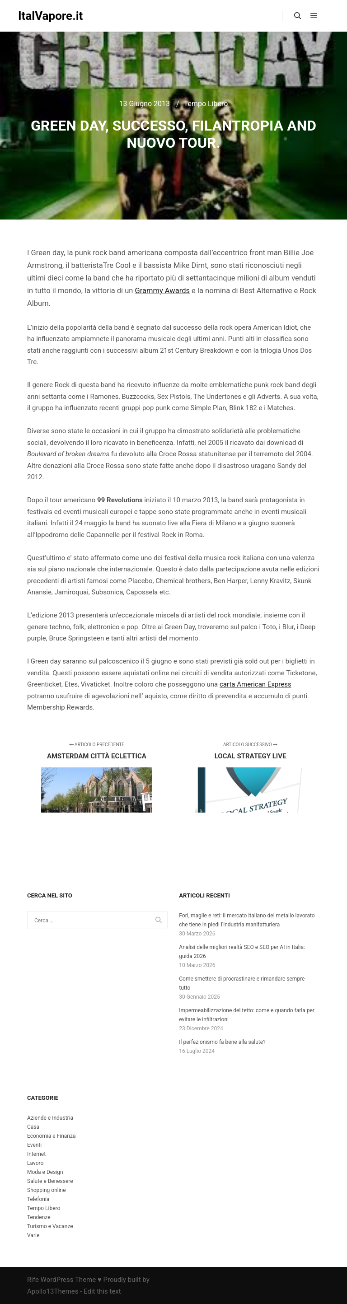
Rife (33, 1280)
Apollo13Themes (53, 1291)
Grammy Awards (162, 290)
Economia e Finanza (51, 1136)
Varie (33, 1235)
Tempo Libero (206, 103)
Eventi (34, 1145)
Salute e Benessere (50, 1181)
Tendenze (39, 1217)
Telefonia (38, 1199)
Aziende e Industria (50, 1118)
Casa (33, 1127)
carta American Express (255, 684)
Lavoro (35, 1163)
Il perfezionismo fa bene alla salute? (222, 1042)
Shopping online (46, 1190)
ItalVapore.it (50, 16)
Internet (36, 1154)
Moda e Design (45, 1172)
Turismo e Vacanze (50, 1226)
